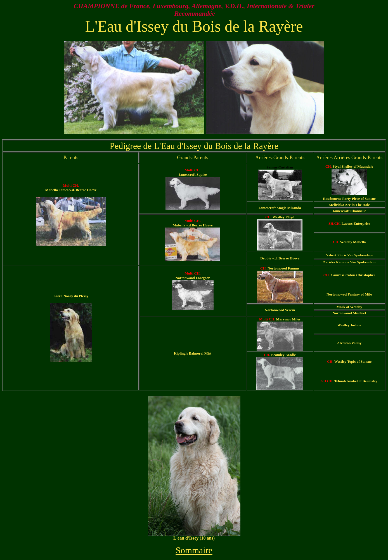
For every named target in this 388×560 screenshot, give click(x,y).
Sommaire (194, 550)
